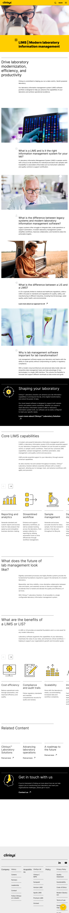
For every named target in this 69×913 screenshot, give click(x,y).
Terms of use (61, 900)
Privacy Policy (61, 869)
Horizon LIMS (37, 887)
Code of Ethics (62, 887)
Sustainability (61, 882)
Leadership (15, 885)
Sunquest (36, 882)
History (13, 869)
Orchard (36, 903)
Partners (14, 880)
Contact (14, 890)
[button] (55, 2)
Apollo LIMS (37, 893)
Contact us (25, 792)
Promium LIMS (38, 898)
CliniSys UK (37, 869)
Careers (14, 875)
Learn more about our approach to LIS (32, 304)
